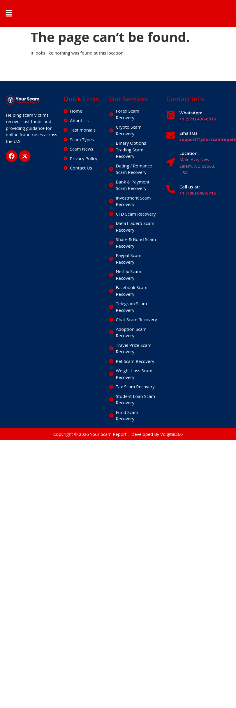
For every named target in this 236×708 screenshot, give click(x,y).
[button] (9, 13)
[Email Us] (170, 135)
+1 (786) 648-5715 (197, 193)
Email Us (188, 133)
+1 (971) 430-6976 (197, 119)
